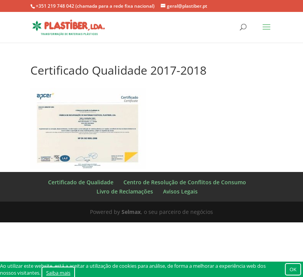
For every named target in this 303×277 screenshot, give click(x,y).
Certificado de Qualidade (80, 182)
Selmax (131, 211)
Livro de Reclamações (125, 191)
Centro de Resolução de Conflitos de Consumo (184, 182)
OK (293, 269)
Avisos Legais (180, 191)
